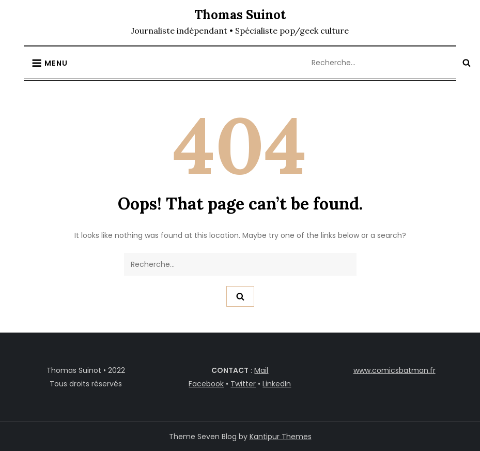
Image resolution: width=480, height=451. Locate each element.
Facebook (206, 384)
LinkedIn (276, 384)
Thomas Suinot (240, 15)
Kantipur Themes (281, 436)
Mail (261, 370)
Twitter (243, 384)
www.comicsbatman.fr (394, 370)
